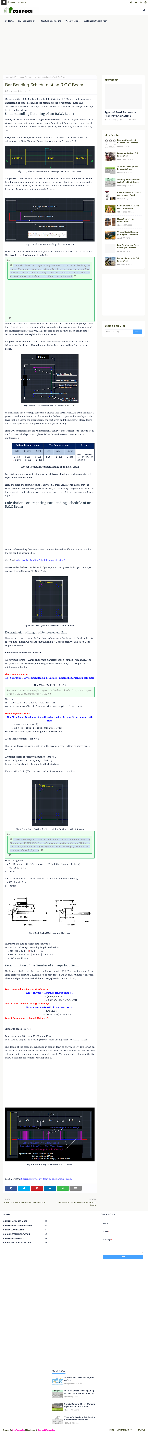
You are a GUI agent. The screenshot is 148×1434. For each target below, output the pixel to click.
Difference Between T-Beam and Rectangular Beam (46, 1178)
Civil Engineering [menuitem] (26, 21)
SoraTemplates (18, 1430)
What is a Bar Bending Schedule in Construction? (40, 560)
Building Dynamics (26, 1238)
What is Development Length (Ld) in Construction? (127, 167)
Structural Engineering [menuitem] (50, 21)
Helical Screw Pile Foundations (126, 220)
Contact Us (140, 1430)
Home (11, 2)
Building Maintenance (26, 1221)
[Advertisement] (74, 50)
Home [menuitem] (9, 21)
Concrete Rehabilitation (26, 1234)
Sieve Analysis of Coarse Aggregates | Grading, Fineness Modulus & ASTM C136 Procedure (129, 194)
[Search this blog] (119, 332)
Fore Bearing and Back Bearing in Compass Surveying (128, 246)
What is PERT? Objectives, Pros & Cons (79, 1379)
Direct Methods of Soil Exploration (127, 154)
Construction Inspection (26, 1243)
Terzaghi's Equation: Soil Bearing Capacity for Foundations (79, 1418)
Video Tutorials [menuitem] (72, 21)
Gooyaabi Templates (46, 1430)
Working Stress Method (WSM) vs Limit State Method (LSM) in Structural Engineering (128, 181)
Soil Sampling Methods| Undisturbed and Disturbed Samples (128, 207)
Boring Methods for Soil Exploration (128, 259)
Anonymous (11, 91)
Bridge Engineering (26, 1230)
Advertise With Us (125, 1430)
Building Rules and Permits (26, 1225)
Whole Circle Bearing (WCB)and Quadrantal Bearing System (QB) (127, 233)
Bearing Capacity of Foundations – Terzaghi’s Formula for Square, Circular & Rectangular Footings (128, 141)
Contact (22, 2)
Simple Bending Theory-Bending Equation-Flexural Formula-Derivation (79, 1405)
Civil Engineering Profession (22, 77)
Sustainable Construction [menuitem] (95, 21)
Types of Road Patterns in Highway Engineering (120, 114)
